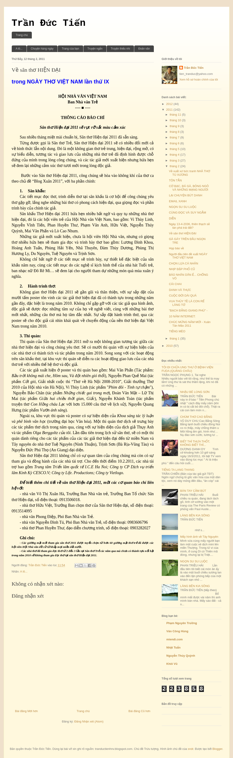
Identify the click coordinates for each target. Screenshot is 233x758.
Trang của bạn (70, 48)
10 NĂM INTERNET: (182, 316)
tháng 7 (175, 137)
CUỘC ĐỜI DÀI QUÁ (182, 295)
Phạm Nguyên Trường (181, 623)
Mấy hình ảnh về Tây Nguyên (199, 536)
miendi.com (174, 639)
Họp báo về (176, 248)
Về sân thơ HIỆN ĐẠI (182, 233)
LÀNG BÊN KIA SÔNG (195, 515)
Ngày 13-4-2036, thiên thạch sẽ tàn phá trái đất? (189, 225)
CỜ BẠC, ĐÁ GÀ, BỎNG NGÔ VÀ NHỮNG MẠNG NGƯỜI (189, 187)
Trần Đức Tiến (49, 23)
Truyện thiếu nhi (120, 48)
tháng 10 (176, 120)
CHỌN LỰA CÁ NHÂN (183, 263)
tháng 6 (175, 143)
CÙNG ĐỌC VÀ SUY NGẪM (187, 212)
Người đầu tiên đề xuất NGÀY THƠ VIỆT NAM (188, 255)
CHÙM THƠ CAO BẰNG (196, 416)
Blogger (217, 749)
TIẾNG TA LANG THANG (178, 469)
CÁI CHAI (175, 284)
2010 (170, 345)
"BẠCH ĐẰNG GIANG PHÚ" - (188, 310)
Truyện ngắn (95, 48)
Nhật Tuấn (173, 647)
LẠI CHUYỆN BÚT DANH (185, 195)
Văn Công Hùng (177, 631)
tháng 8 (175, 131)
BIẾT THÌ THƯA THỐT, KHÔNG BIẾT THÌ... (195, 443)
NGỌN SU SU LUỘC (182, 207)
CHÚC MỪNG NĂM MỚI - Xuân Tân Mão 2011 (189, 323)
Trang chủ (22, 35)
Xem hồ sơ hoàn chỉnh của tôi (198, 79)
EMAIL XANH (178, 201)
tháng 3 (175, 160)
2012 (170, 104)
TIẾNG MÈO (177, 331)
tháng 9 (175, 126)
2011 (170, 109)
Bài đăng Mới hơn (26, 711)
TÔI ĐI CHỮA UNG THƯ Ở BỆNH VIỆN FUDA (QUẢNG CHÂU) (187, 369)
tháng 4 (175, 154)
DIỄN (172, 218)
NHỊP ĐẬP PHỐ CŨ (182, 269)
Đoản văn (144, 48)
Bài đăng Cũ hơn (139, 711)
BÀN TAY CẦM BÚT (193, 490)
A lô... (19, 48)
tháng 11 (176, 114)
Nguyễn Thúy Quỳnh (180, 655)
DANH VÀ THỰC (180, 290)
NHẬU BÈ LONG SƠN (195, 392)
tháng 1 (175, 338)
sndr (191, 749)
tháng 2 (175, 166)
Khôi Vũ (172, 663)
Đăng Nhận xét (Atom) (88, 721)
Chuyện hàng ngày (42, 48)
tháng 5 (175, 149)
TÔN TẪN (175, 180)
